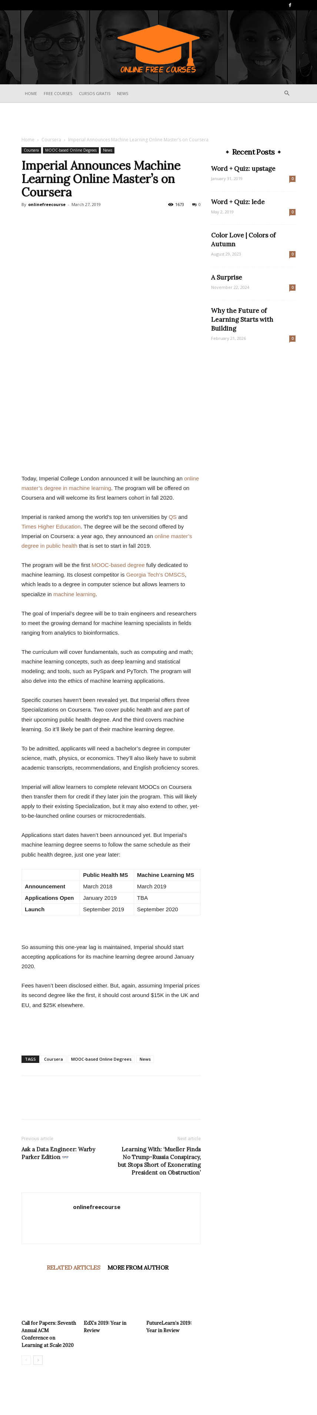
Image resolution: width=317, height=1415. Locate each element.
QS (172, 517)
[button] (287, 93)
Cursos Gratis (94, 93)
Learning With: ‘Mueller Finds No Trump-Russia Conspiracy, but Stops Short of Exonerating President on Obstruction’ (159, 1161)
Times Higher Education (51, 526)
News (122, 93)
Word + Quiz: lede (238, 202)
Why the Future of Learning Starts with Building (242, 319)
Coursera (51, 139)
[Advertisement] (158, 119)
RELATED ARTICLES (73, 1267)
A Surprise (226, 277)
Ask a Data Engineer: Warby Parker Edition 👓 (58, 1153)
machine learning (74, 594)
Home (31, 93)
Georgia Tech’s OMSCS (155, 574)
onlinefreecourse (47, 204)
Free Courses (58, 93)
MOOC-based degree (117, 565)
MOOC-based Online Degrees (71, 150)
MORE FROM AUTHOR (137, 1267)
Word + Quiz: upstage (243, 169)
